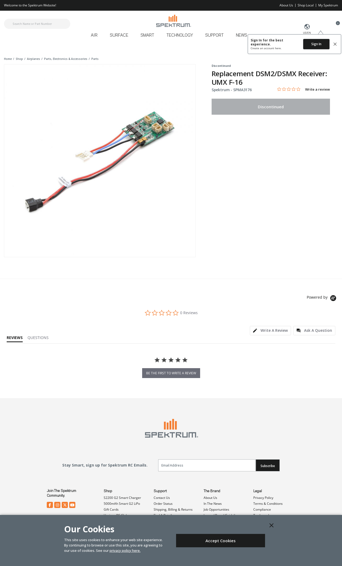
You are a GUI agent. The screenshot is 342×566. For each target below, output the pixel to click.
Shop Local (306, 5)
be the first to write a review (171, 373)
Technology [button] (179, 35)
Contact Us (162, 497)
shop (19, 59)
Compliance (262, 509)
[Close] (271, 525)
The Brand (212, 491)
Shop (108, 491)
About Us (286, 5)
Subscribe (268, 466)
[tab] (270, 330)
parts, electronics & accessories (65, 59)
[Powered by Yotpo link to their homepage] (322, 298)
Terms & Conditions (268, 503)
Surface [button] (119, 35)
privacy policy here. (125, 550)
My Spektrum (328, 5)
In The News (213, 503)
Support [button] (214, 35)
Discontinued (271, 106)
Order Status (163, 503)
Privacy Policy (263, 497)
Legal (257, 491)
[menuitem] (96, 37)
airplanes (33, 59)
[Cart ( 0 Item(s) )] (335, 27)
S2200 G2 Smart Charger (122, 497)
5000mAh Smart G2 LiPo (122, 503)
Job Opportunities (216, 509)
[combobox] (37, 24)
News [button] (241, 35)
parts (95, 59)
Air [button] (94, 35)
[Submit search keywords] (8, 24)
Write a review (317, 89)
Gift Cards (111, 509)
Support (160, 491)
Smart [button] (147, 35)
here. (278, 48)
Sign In (316, 44)
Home (8, 59)
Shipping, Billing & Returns (173, 509)
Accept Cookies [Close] (220, 540)
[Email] (207, 465)
